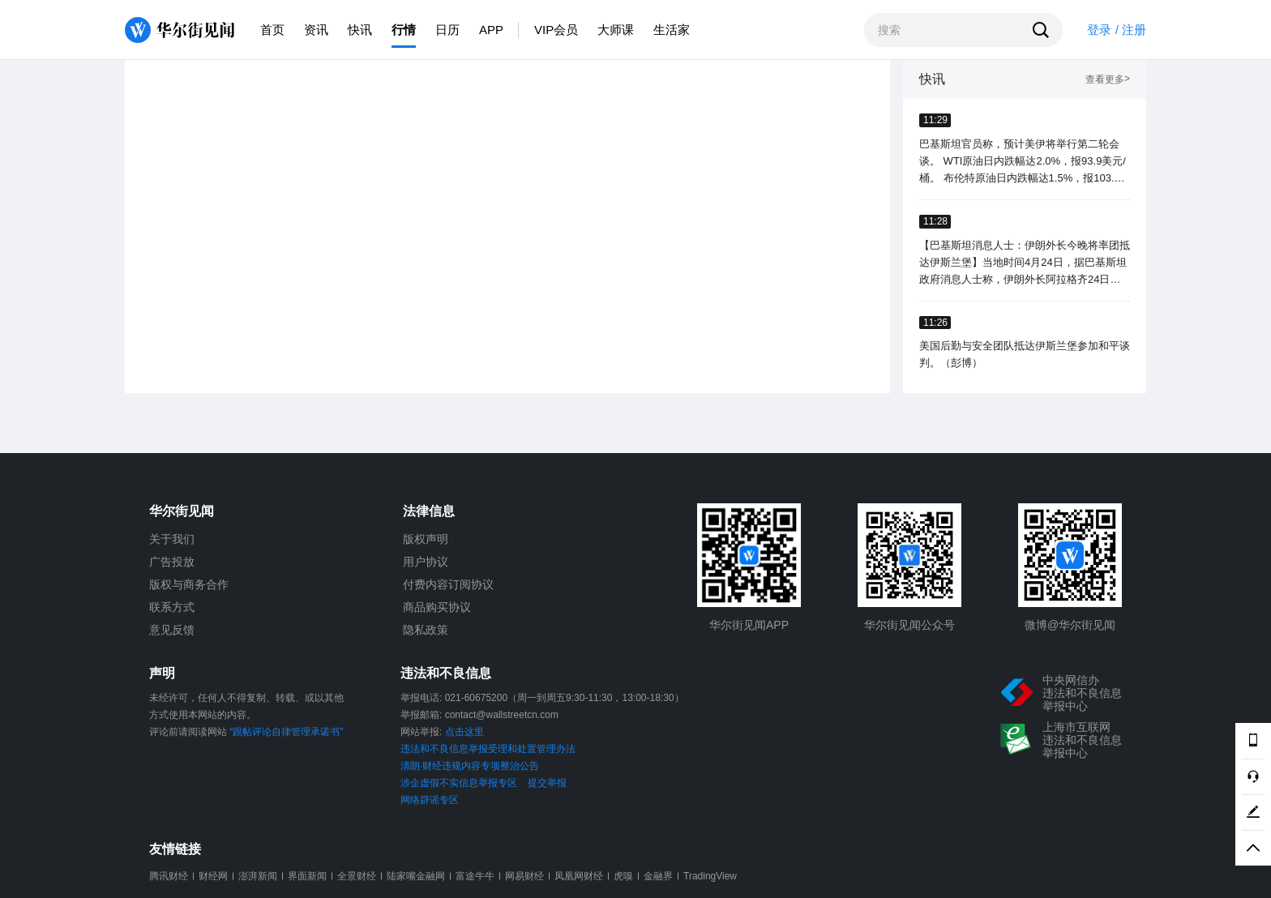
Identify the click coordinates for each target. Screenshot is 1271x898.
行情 (404, 29)
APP (491, 29)
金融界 (658, 876)
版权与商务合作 (189, 584)
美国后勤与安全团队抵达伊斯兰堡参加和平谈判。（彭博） (1024, 354)
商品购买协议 (437, 607)
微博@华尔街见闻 (1070, 624)
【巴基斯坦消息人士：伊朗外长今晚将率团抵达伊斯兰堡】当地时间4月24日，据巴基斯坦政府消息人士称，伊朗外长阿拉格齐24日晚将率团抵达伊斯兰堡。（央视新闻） (1024, 263)
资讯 (316, 29)
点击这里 (464, 732)
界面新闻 (307, 876)
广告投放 (172, 561)
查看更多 (1107, 80)
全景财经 (356, 876)
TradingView (710, 876)
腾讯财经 (168, 876)
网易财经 (524, 876)
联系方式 (172, 607)
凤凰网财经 (578, 876)
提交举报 (547, 783)
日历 (447, 29)
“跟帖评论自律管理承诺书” (286, 732)
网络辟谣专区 (429, 800)
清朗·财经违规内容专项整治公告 (469, 766)
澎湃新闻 (257, 876)
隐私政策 (425, 629)
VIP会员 (556, 29)
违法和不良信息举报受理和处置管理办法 (488, 749)
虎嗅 (623, 876)
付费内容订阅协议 (448, 584)
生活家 (671, 29)
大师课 (615, 29)
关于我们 (172, 538)
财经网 (213, 876)
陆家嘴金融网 (416, 876)
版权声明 (425, 538)
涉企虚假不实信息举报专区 (458, 783)
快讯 (360, 29)
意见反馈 (172, 629)
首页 (272, 29)
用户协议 (425, 561)
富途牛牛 (475, 876)
